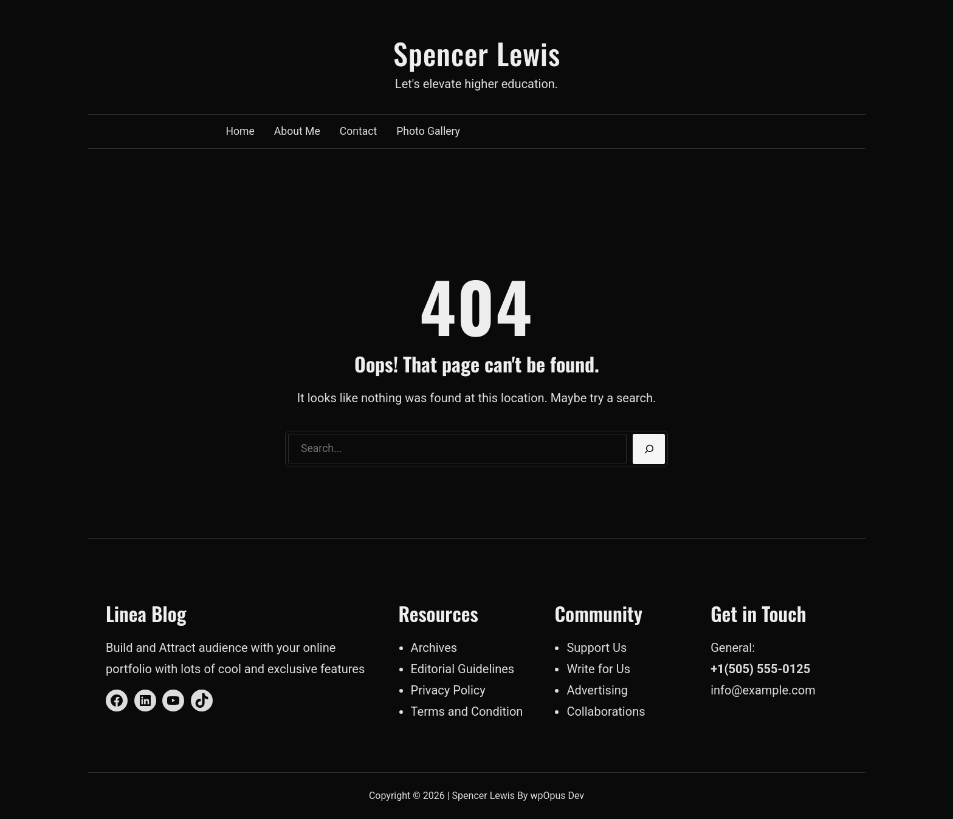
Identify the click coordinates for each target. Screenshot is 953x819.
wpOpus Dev (557, 795)
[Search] (649, 449)
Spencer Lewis (476, 53)
